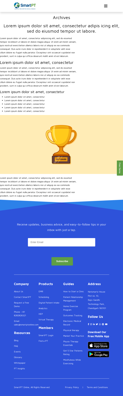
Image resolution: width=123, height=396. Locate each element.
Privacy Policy (72, 387)
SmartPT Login (46, 335)
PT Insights (19, 368)
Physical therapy (71, 330)
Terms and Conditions (97, 387)
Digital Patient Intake (49, 302)
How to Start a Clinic (73, 291)
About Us (18, 291)
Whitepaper (20, 363)
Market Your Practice (73, 336)
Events (17, 351)
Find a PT (43, 341)
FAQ (16, 346)
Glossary (18, 357)
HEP (41, 314)
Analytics (43, 308)
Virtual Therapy (46, 319)
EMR (41, 291)
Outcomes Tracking (72, 315)
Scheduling (44, 297)
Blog (16, 340)
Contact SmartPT (22, 297)
